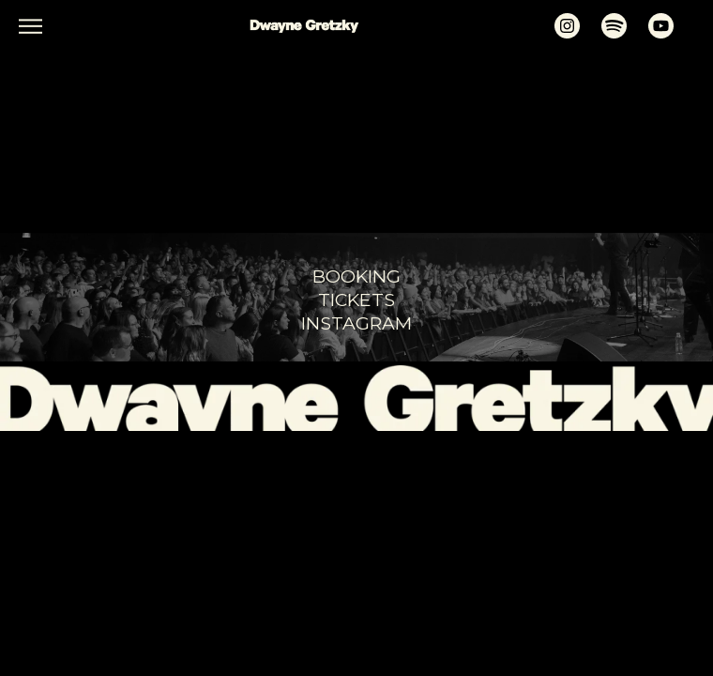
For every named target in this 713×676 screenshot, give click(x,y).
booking (356, 276)
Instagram (356, 323)
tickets (356, 299)
